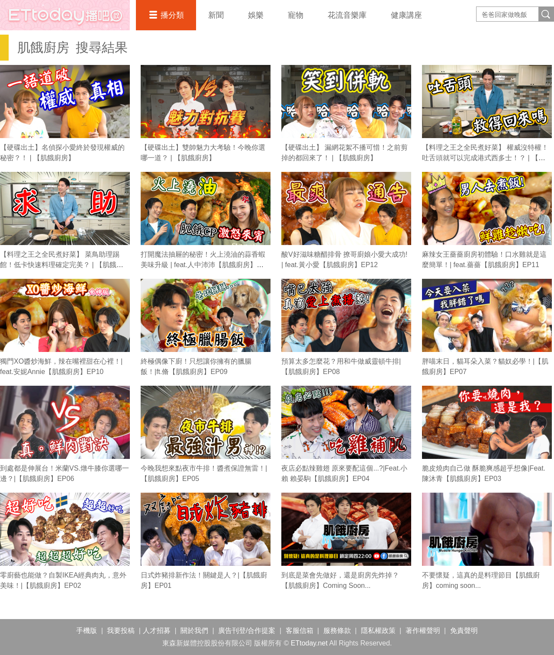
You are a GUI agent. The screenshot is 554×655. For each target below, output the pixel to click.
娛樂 (256, 15)
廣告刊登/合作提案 (246, 630)
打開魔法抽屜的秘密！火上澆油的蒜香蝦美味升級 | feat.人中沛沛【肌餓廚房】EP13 (203, 265)
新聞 (216, 15)
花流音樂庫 (347, 15)
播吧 (65, 15)
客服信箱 (299, 630)
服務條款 (337, 630)
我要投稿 (121, 630)
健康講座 (406, 15)
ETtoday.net (309, 643)
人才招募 (157, 630)
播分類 (172, 15)
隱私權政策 (378, 630)
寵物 (295, 15)
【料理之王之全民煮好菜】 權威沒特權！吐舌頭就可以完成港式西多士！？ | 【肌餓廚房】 (485, 158)
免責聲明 (464, 630)
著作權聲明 (423, 630)
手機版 (86, 630)
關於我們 (194, 630)
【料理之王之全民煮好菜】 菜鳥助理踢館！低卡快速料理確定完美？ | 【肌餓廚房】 (61, 265)
